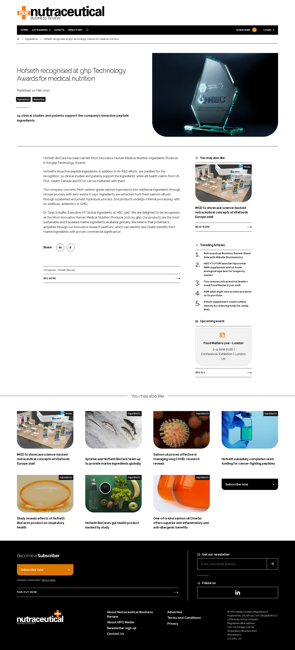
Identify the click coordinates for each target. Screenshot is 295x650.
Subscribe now (236, 484)
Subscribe (246, 30)
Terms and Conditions (184, 618)
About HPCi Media (120, 622)
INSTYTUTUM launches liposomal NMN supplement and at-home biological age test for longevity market (225, 269)
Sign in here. (49, 580)
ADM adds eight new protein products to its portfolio (228, 294)
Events (59, 30)
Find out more (27, 592)
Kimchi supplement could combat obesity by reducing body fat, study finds (226, 305)
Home (24, 30)
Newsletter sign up (121, 628)
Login (267, 30)
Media (247, 167)
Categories (40, 30)
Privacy (172, 623)
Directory (75, 30)
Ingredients (23, 99)
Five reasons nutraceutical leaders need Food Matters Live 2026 (226, 283)
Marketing (39, 99)
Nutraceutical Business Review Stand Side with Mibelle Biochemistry (227, 255)
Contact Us (115, 634)
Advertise (174, 612)
